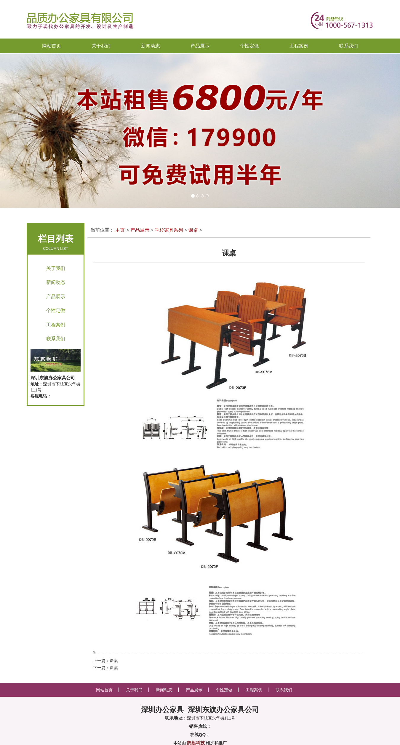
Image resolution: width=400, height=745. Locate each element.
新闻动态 (55, 282)
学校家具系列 (169, 230)
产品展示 (55, 296)
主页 (120, 230)
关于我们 (55, 268)
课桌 (193, 230)
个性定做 (55, 310)
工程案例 (55, 324)
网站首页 (51, 45)
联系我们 (55, 338)
